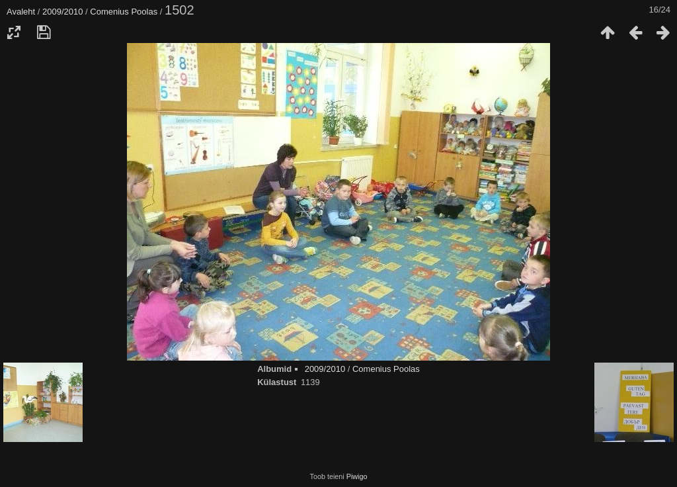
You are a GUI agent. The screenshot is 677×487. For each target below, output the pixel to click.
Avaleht (21, 12)
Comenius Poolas (123, 12)
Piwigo (357, 476)
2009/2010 (62, 12)
